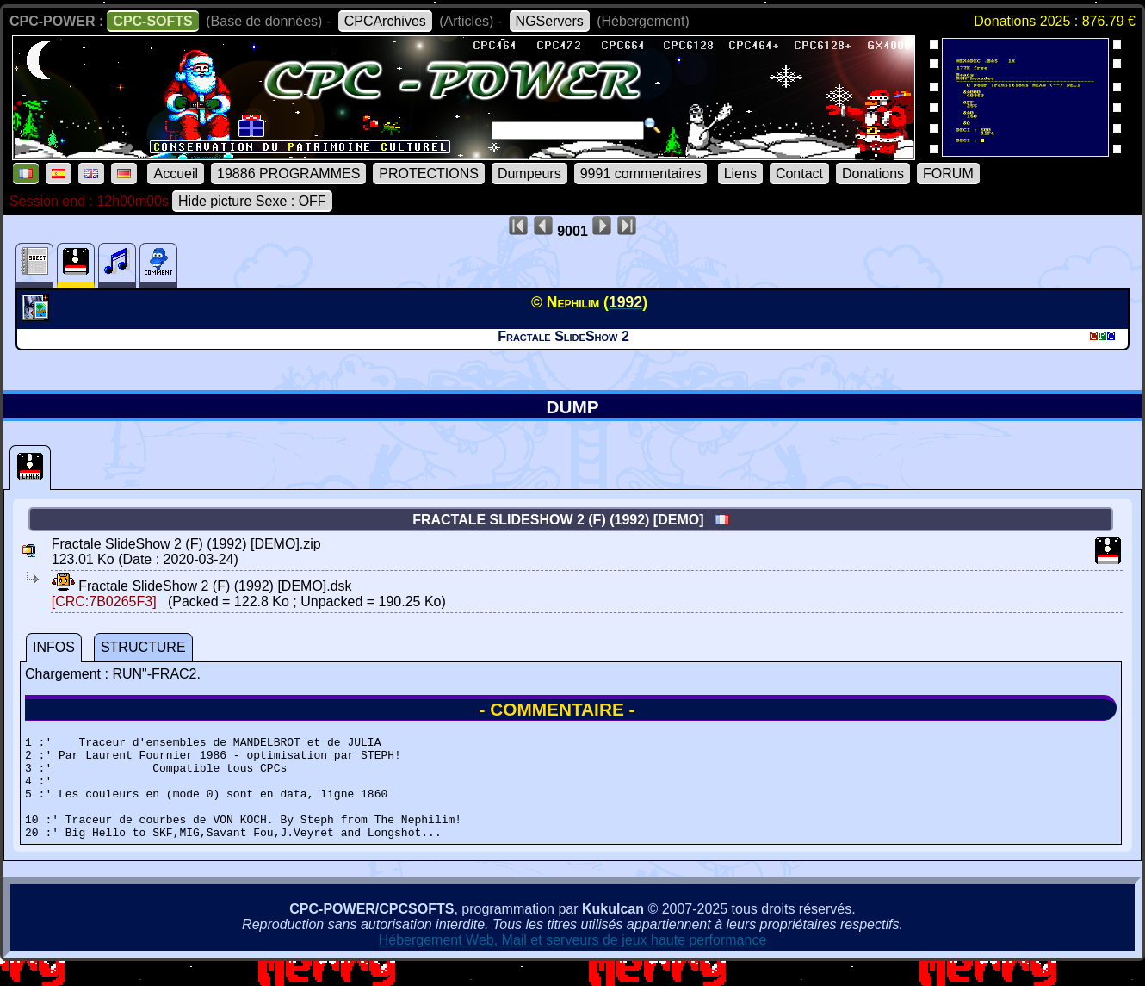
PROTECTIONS (429, 173)
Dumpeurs (529, 173)
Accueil (175, 173)
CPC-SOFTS (152, 21)
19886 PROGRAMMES (288, 173)
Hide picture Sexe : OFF (252, 201)
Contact (799, 173)
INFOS (54, 647)
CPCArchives (385, 21)
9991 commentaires (641, 173)
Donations (873, 173)
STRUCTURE (143, 647)
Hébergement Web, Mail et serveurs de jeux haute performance (573, 960)
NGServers (550, 21)
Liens (740, 173)
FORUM (948, 173)
